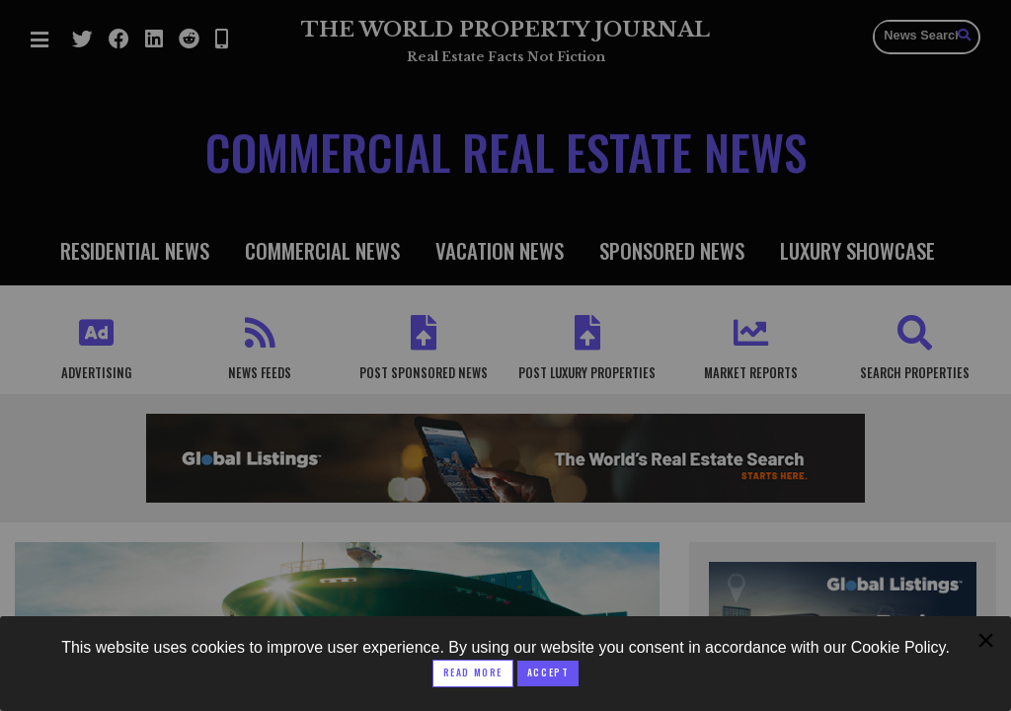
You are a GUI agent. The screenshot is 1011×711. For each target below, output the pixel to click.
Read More (473, 672)
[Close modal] (548, 673)
